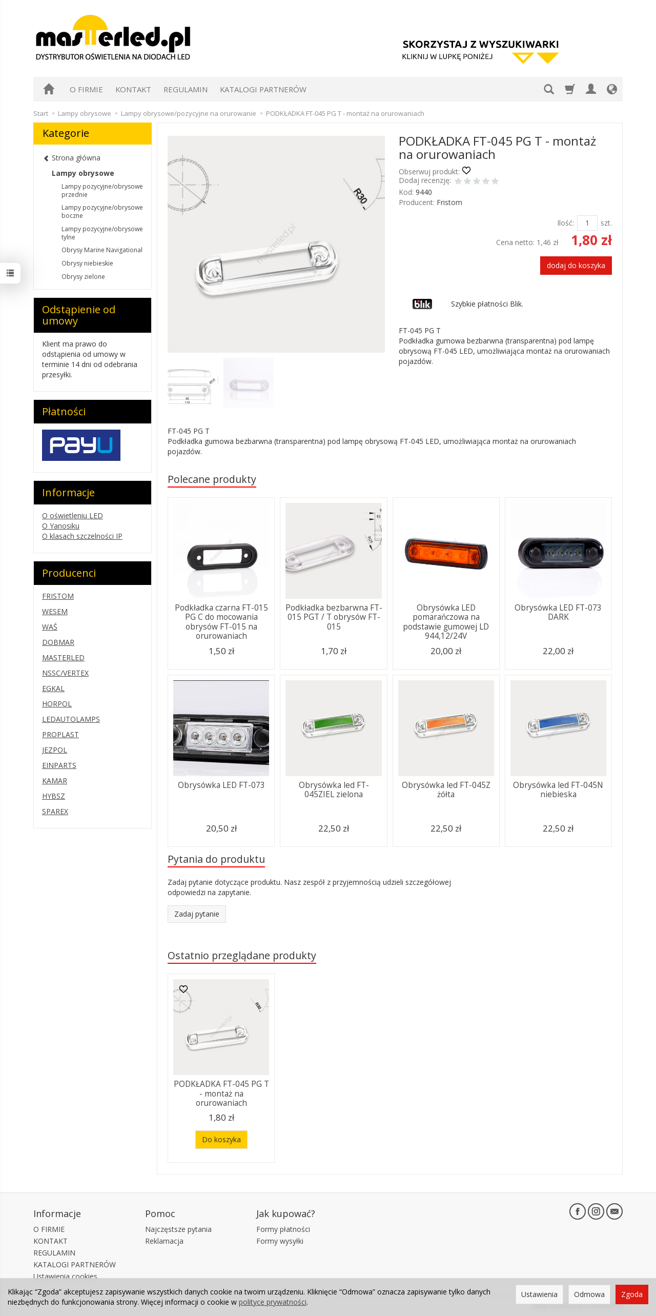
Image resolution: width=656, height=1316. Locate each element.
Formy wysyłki (279, 1241)
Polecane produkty (212, 479)
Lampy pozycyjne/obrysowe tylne (102, 233)
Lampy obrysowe (83, 173)
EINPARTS (59, 765)
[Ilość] (587, 223)
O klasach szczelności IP (82, 536)
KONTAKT (133, 89)
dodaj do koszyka (576, 265)
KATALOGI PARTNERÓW (263, 89)
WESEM (55, 611)
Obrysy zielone (83, 276)
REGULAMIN (185, 89)
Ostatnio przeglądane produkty (242, 955)
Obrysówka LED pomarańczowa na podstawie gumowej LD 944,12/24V (446, 621)
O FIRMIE (86, 89)
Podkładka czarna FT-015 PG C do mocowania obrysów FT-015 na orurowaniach (221, 621)
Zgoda (632, 1294)
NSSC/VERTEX (65, 673)
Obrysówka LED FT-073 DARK (558, 612)
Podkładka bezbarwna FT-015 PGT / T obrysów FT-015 (333, 617)
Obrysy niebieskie (87, 263)
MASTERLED (63, 657)
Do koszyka (221, 1139)
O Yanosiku (60, 526)
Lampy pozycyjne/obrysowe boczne (102, 211)
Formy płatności (283, 1229)
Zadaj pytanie (196, 914)
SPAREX (55, 811)
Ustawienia (539, 1294)
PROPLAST (60, 734)
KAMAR (54, 780)
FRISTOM (58, 596)
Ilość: (565, 223)
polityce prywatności (272, 1302)
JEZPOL (54, 750)
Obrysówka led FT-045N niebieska (558, 790)
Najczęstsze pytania (178, 1229)
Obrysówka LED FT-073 (221, 785)
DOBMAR (58, 642)
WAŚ (49, 627)
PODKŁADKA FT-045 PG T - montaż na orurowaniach (221, 1093)
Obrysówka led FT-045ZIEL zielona (334, 790)
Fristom (449, 202)
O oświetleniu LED (72, 515)
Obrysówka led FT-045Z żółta (446, 790)
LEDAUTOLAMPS (71, 719)
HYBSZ (53, 796)
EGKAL (53, 688)
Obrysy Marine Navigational (101, 250)
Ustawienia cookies (65, 1276)
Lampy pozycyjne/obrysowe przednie (102, 190)
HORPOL (57, 703)
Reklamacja (164, 1241)
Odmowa (589, 1294)
